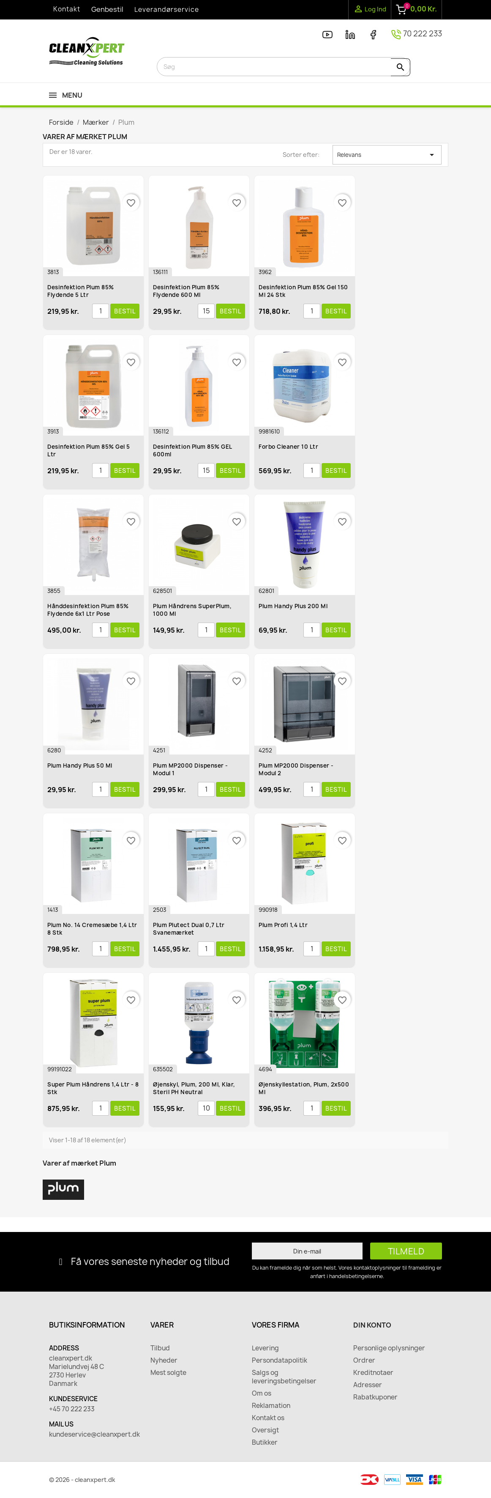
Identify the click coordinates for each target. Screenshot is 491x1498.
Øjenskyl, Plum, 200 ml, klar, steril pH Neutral (194, 1088)
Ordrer (364, 1360)
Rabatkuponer (375, 1397)
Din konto (372, 1325)
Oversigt (265, 1430)
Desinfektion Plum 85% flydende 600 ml (186, 291)
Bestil (125, 311)
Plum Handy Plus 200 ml (293, 606)
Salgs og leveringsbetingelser (284, 1377)
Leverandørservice (166, 9)
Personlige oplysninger (389, 1348)
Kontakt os (268, 1418)
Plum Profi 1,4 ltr (283, 925)
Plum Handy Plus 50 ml (79, 765)
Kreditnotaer (373, 1373)
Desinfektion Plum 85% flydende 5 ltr (80, 291)
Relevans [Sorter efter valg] (387, 155)
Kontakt (66, 9)
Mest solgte (168, 1373)
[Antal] (100, 311)
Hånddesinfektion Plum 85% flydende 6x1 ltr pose (88, 609)
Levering (265, 1348)
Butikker (265, 1442)
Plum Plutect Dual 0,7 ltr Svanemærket (189, 928)
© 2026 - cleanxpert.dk (82, 1480)
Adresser (367, 1385)
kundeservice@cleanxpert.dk (93, 1434)
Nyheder (163, 1360)
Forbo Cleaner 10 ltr (288, 446)
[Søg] (283, 66)
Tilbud (160, 1348)
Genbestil (107, 9)
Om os (261, 1393)
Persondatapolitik (279, 1360)
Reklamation (271, 1406)
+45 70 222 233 (72, 1409)
